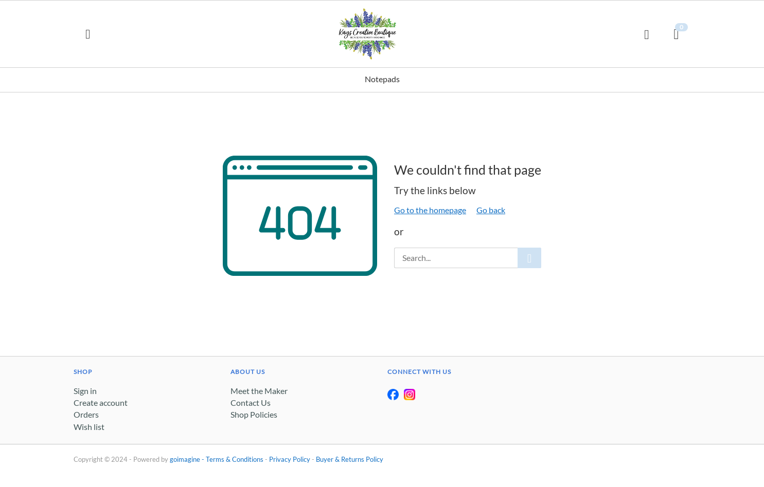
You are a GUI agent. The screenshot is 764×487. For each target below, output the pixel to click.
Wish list (89, 427)
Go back (490, 210)
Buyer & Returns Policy (349, 459)
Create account (101, 402)
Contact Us (250, 402)
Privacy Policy (289, 459)
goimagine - (188, 459)
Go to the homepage (430, 210)
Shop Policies (253, 414)
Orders (86, 414)
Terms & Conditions (234, 459)
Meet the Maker (259, 391)
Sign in (85, 391)
